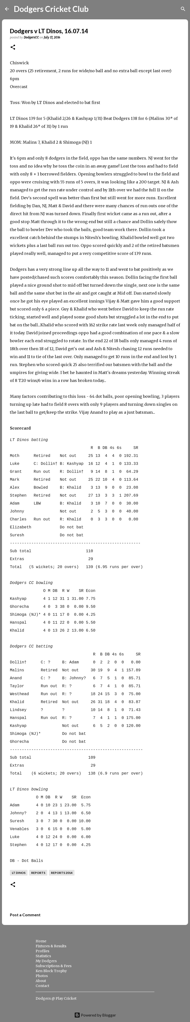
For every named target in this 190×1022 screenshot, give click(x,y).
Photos (42, 976)
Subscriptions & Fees (53, 966)
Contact (42, 986)
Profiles (42, 951)
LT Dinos (18, 873)
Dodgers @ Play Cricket (56, 998)
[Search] (95, 9)
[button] (13, 47)
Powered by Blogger (95, 1015)
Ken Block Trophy (51, 971)
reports (38, 873)
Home (41, 941)
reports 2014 (61, 873)
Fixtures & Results (51, 946)
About (41, 981)
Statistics (43, 956)
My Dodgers (46, 961)
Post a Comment (25, 914)
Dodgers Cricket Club (51, 9)
